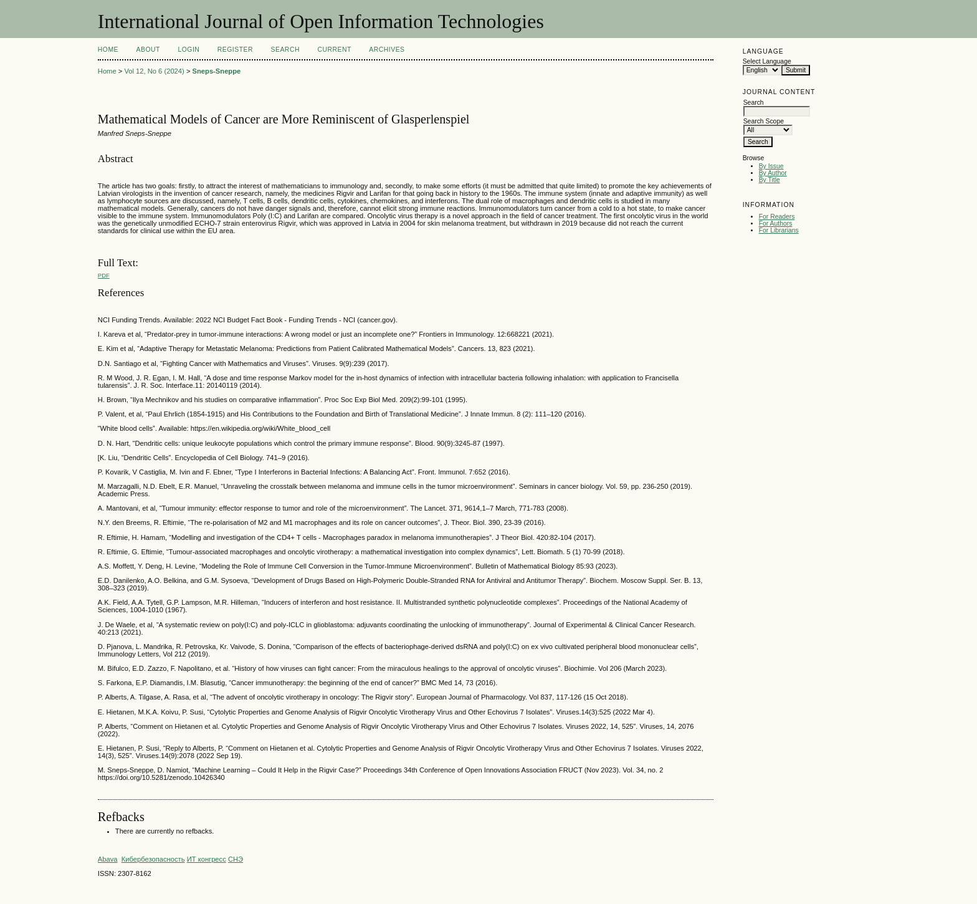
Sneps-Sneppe (217, 71)
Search (285, 49)
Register (235, 49)
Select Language (767, 61)
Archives (386, 49)
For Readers (777, 216)
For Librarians (779, 230)
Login (188, 49)
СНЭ (235, 859)
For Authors (776, 223)
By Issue (771, 166)
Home (108, 49)
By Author (773, 173)
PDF (104, 275)
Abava (108, 859)
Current (334, 49)
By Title (769, 179)
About (148, 49)
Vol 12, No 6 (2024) (154, 71)
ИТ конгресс (206, 859)
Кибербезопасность (153, 859)
